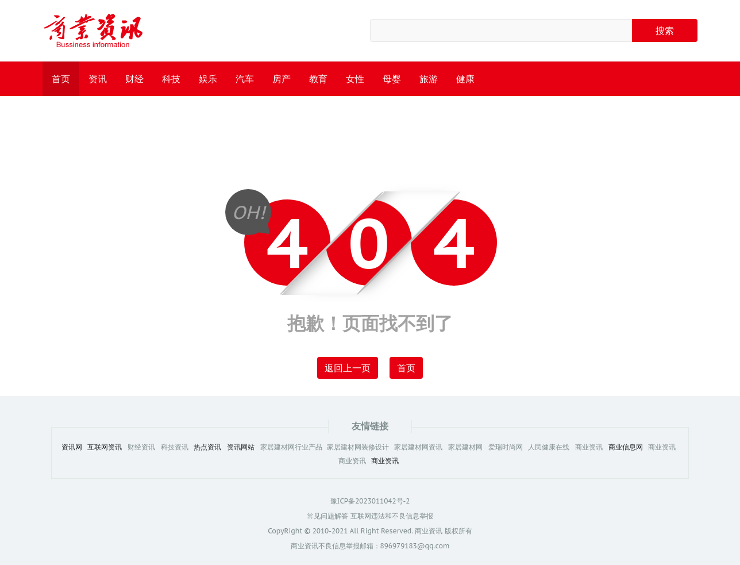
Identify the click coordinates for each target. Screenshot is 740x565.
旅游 (428, 78)
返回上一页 (348, 368)
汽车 (245, 78)
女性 (355, 78)
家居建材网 (465, 447)
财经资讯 (141, 447)
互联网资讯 (104, 447)
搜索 (665, 30)
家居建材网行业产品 (292, 447)
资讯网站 (241, 447)
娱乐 (208, 78)
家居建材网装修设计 (358, 447)
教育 (318, 78)
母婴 (392, 78)
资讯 (97, 78)
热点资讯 (207, 447)
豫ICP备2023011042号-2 (370, 501)
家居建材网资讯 (418, 447)
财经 (134, 78)
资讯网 (71, 447)
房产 (281, 78)
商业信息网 (625, 447)
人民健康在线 (548, 447)
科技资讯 (174, 447)
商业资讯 (589, 447)
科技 (171, 78)
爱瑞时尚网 (505, 447)
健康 (465, 78)
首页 (61, 78)
